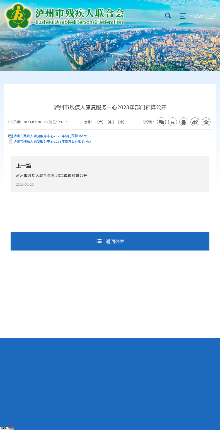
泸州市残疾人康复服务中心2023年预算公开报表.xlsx (52, 141)
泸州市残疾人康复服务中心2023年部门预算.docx (50, 135)
